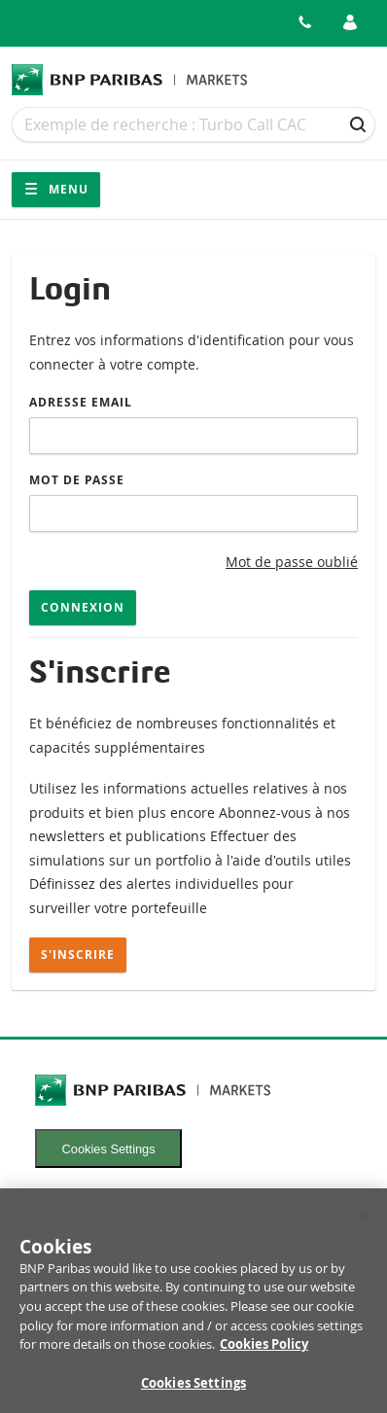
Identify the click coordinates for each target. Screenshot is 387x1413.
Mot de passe (76, 480)
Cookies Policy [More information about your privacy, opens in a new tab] (264, 1349)
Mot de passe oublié (292, 561)
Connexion (82, 607)
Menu (55, 189)
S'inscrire (78, 954)
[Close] (363, 1220)
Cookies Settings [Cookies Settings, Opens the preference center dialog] (193, 1387)
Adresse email (80, 402)
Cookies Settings (109, 1149)
